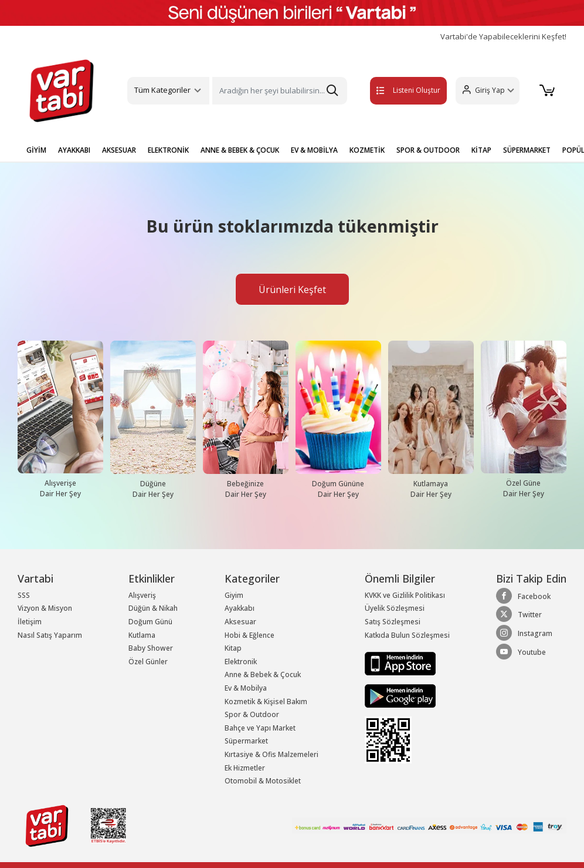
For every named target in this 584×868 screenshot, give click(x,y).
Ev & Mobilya (246, 688)
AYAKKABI (74, 150)
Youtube (521, 652)
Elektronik (241, 662)
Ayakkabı (239, 608)
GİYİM (36, 150)
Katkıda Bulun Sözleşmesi (407, 635)
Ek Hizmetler (245, 768)
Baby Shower (150, 648)
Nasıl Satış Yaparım (50, 635)
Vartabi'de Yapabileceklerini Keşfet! (503, 37)
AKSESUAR (119, 150)
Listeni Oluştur (395, 90)
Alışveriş (142, 595)
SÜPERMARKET (527, 150)
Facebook (523, 596)
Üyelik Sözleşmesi (395, 608)
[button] (486, 91)
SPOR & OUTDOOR (428, 150)
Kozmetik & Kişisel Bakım (266, 701)
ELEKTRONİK (168, 150)
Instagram (524, 633)
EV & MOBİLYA (314, 150)
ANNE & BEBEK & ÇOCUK (240, 150)
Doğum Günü (150, 622)
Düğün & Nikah (153, 608)
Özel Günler (148, 662)
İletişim (30, 622)
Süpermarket (246, 741)
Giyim (234, 595)
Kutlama (141, 635)
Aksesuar (240, 622)
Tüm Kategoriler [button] (162, 90)
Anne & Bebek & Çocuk (263, 674)
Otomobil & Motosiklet (263, 781)
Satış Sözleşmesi (392, 622)
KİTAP (481, 150)
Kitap (233, 648)
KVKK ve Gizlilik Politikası (405, 595)
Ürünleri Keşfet (292, 289)
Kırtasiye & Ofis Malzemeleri (271, 754)
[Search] (279, 91)
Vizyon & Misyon (45, 608)
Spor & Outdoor (252, 714)
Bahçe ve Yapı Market (260, 728)
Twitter (519, 614)
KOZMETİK (367, 150)
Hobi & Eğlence (249, 635)
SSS (24, 595)
